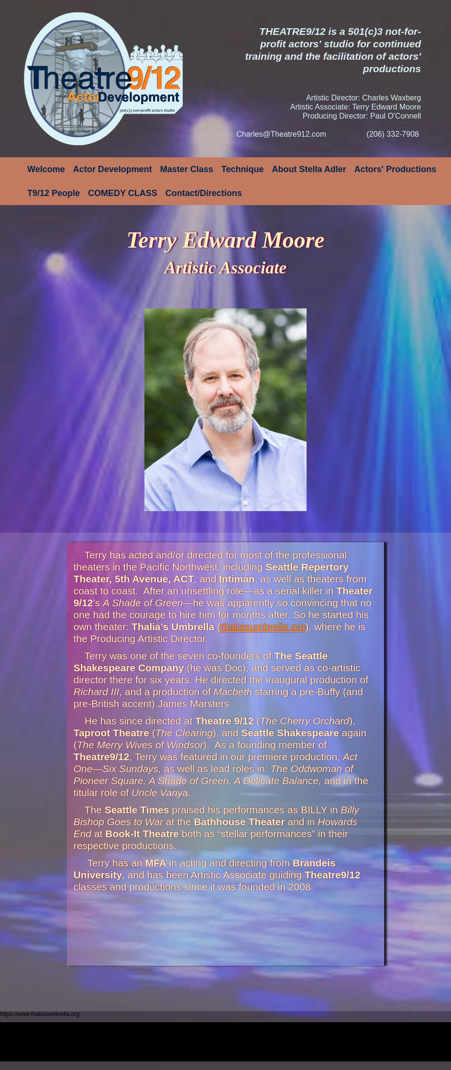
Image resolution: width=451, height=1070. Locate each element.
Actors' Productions (395, 169)
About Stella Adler (309, 169)
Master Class (186, 169)
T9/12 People (53, 193)
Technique (242, 169)
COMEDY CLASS (122, 193)
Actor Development (112, 169)
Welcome (46, 169)
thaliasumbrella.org (262, 626)
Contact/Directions (203, 193)
